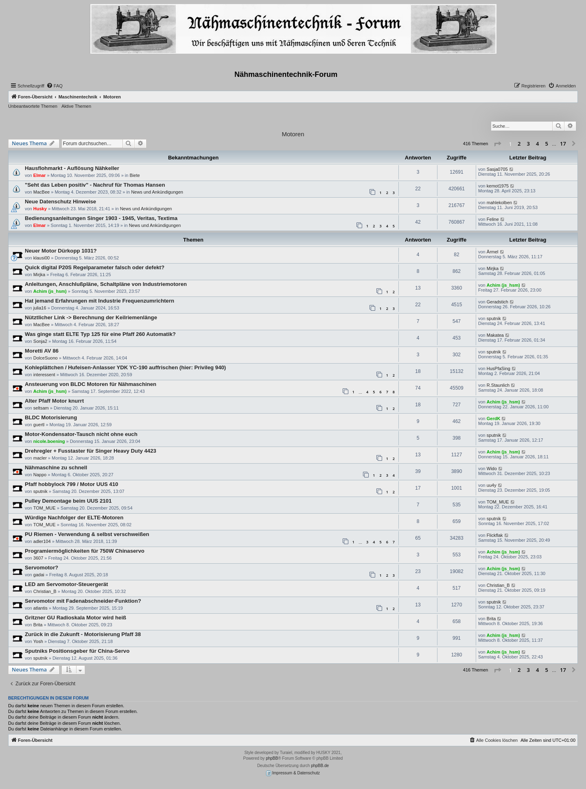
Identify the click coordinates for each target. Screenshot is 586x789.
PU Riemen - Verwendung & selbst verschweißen (87, 534)
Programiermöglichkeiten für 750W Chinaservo (84, 551)
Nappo (39, 474)
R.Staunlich (498, 385)
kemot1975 (498, 185)
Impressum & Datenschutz (293, 773)
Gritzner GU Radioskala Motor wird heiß (75, 618)
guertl (39, 424)
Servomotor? (41, 568)
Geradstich (497, 301)
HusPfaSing (498, 368)
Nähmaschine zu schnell (56, 467)
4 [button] (537, 143)
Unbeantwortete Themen (32, 106)
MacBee (41, 192)
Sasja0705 (497, 169)
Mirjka (39, 274)
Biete (134, 175)
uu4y (491, 485)
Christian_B (45, 591)
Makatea (495, 335)
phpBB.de (320, 765)
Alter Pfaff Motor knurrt (54, 401)
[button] (497, 144)
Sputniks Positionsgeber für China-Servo (77, 651)
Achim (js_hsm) (50, 291)
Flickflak (495, 535)
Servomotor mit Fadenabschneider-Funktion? (83, 601)
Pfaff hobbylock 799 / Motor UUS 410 (71, 484)
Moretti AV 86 (42, 351)
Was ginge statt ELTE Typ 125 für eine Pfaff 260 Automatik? (100, 334)
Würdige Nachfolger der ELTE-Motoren (74, 517)
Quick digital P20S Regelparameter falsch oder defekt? (94, 267)
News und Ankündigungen (157, 192)
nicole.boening (49, 441)
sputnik (494, 318)
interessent (44, 374)
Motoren (293, 134)
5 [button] (546, 143)
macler (40, 458)
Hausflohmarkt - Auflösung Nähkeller (72, 168)
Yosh (38, 641)
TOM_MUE (44, 508)
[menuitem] (54, 86)
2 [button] (519, 143)
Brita (38, 624)
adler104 (42, 541)
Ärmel (493, 251)
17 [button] (563, 143)
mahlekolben (499, 202)
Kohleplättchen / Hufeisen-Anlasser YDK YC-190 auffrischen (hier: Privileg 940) (125, 367)
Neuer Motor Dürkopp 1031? (61, 251)
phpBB (272, 758)
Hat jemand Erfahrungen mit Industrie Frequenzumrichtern (99, 301)
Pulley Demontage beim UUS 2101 (68, 501)
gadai (38, 574)
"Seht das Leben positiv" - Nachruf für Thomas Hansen (95, 185)
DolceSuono (45, 357)
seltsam (41, 407)
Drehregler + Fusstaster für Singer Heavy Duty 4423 (90, 451)
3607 (38, 558)
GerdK (494, 418)
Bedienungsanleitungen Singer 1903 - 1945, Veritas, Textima (101, 218)
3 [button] (528, 143)
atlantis (40, 608)
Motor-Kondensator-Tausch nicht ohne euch (81, 434)
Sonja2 (40, 341)
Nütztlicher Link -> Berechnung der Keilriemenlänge (91, 317)
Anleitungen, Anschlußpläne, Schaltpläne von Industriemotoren (106, 284)
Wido (492, 468)
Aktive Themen (76, 106)
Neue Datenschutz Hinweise (60, 201)
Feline (493, 219)
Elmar (39, 175)
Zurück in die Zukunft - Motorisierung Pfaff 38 (83, 634)
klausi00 (41, 257)
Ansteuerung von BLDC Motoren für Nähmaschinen (90, 384)
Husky (40, 208)
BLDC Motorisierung (51, 417)
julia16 (39, 307)
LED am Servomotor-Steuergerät (66, 584)
